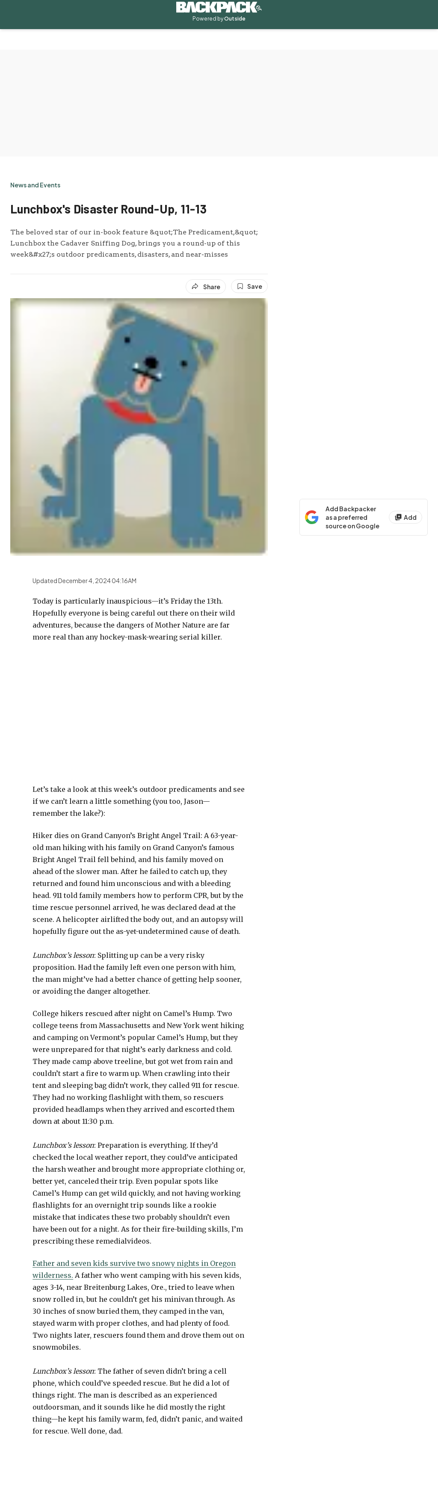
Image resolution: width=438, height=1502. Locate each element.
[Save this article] (249, 286)
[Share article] (206, 286)
